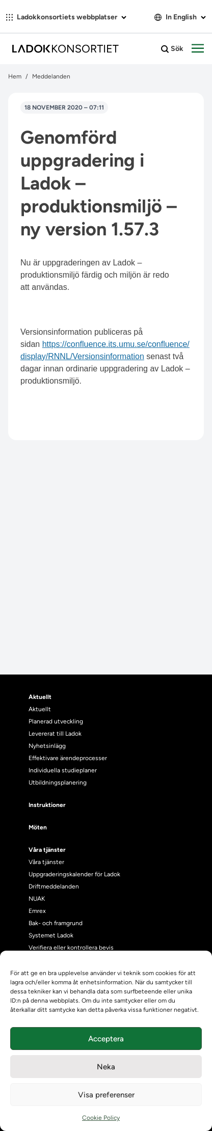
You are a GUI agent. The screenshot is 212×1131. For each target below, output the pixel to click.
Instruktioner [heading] (47, 805)
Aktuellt (40, 709)
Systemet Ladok (51, 935)
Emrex (37, 910)
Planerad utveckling (56, 721)
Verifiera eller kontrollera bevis (71, 947)
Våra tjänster (46, 862)
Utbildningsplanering (58, 782)
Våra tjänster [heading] (47, 849)
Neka (106, 1066)
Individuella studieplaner (63, 770)
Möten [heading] (38, 827)
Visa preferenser (106, 1094)
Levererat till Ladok (55, 733)
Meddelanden (51, 76)
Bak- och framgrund (56, 923)
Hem (14, 76)
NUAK (37, 898)
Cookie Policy (101, 1117)
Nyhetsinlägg (47, 745)
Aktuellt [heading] (40, 697)
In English (180, 17)
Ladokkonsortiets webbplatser (66, 17)
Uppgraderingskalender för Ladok (74, 874)
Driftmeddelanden (54, 886)
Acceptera (106, 1038)
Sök (172, 48)
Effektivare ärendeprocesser (68, 758)
